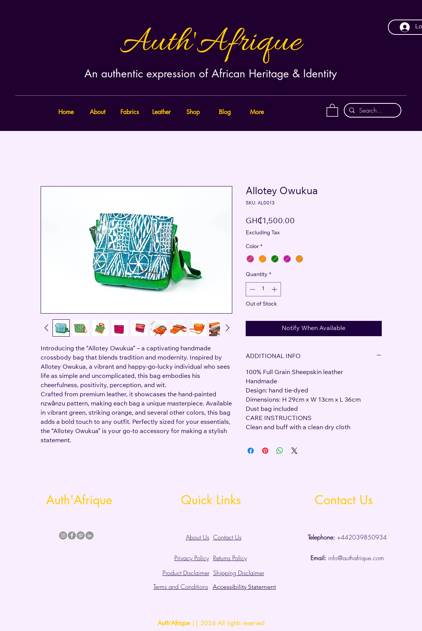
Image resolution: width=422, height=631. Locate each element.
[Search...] (371, 110)
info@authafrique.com (347, 558)
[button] (332, 110)
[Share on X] (294, 450)
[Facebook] (72, 535)
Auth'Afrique (210, 42)
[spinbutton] (263, 289)
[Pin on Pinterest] (265, 450)
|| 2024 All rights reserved (211, 623)
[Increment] (275, 289)
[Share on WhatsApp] (279, 450)
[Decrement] (251, 289)
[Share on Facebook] (250, 450)
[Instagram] (63, 535)
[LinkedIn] (89, 535)
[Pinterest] (81, 535)
